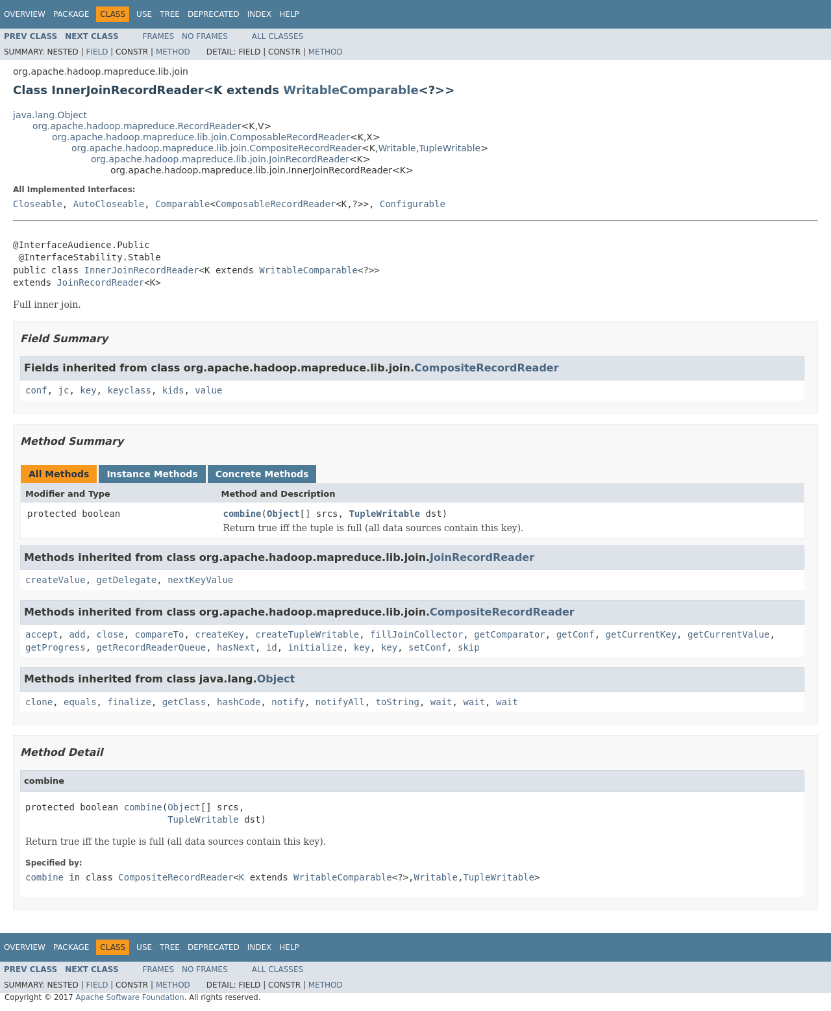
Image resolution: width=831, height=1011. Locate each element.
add (77, 634)
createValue (55, 580)
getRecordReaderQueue (151, 647)
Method (173, 51)
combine (242, 513)
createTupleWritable (307, 634)
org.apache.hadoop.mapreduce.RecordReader (137, 126)
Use (144, 14)
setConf (427, 647)
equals (80, 702)
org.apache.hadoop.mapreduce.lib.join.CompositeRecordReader (216, 148)
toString (397, 702)
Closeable (37, 204)
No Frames (205, 36)
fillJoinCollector (416, 634)
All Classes (277, 36)
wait (441, 702)
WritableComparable (350, 90)
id (271, 647)
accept (41, 634)
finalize (129, 702)
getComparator (509, 634)
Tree (170, 14)
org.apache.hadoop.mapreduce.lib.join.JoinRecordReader (220, 159)
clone (39, 702)
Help (289, 14)
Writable (397, 148)
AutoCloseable (109, 204)
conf (36, 390)
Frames (159, 36)
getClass (184, 702)
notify (287, 702)
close (110, 634)
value (208, 390)
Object (283, 513)
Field (97, 51)
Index (259, 14)
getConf (575, 634)
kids (173, 390)
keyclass (129, 390)
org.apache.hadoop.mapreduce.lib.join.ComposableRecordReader (201, 137)
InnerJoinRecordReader (141, 270)
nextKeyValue (200, 580)
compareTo (159, 634)
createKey (219, 634)
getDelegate (127, 580)
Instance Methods (151, 474)
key (88, 390)
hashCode (238, 702)
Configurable (412, 204)
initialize (315, 647)
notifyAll (340, 702)
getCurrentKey (641, 634)
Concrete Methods (262, 474)
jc (63, 390)
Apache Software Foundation (129, 997)
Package (71, 14)
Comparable (182, 204)
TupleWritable (449, 148)
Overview (24, 14)
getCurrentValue (728, 634)
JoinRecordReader (100, 282)
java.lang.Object (50, 115)
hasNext (236, 647)
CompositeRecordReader (486, 368)
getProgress (55, 647)
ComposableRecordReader (276, 204)
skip (469, 647)
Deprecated (214, 14)
